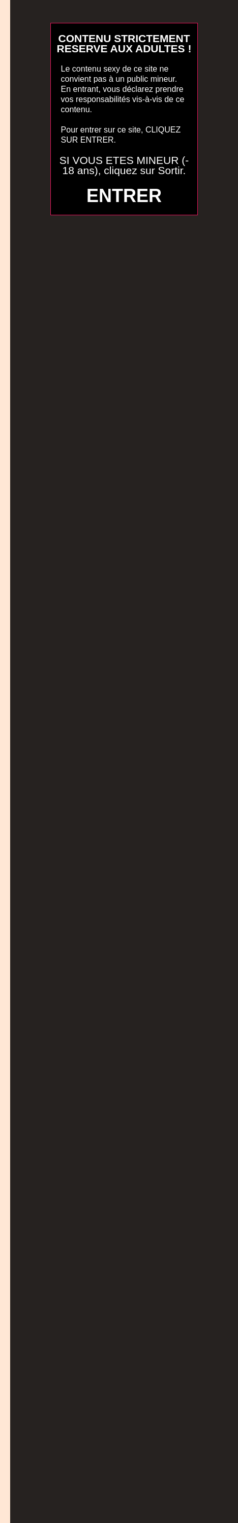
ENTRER (124, 195)
